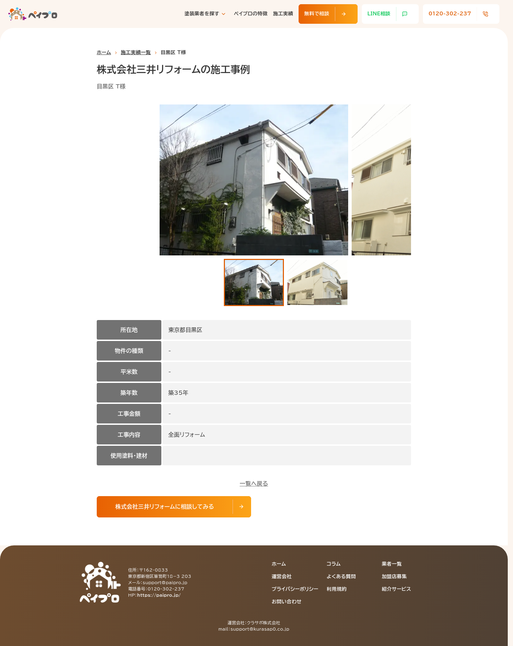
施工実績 (283, 13)
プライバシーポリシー (295, 589)
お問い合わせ (287, 601)
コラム (334, 563)
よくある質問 (341, 576)
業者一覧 (392, 563)
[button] (254, 282)
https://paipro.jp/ (159, 595)
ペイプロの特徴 (251, 13)
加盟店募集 (394, 576)
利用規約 (337, 589)
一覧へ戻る (254, 483)
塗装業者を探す (201, 13)
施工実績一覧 (136, 52)
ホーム (104, 52)
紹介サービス (396, 589)
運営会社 (282, 576)
